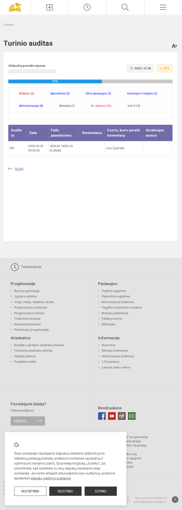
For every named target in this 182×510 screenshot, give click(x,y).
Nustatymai (30, 491)
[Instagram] (122, 416)
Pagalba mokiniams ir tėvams (122, 307)
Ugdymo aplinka (25, 296)
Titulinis (9, 25)
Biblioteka (108, 324)
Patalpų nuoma (112, 318)
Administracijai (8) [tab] (31, 105)
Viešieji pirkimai (25, 356)
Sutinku (100, 491)
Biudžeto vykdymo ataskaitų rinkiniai (39, 345)
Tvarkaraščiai (26, 267)
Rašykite (20, 421)
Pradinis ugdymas (114, 291)
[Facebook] (102, 416)
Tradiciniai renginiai (27, 318)
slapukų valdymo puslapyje (51, 478)
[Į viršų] (175, 499)
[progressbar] (90, 81)
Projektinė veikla (25, 361)
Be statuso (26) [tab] (101, 105)
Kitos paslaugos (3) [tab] (98, 93)
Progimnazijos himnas (29, 313)
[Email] (132, 416)
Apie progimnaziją (26, 291)
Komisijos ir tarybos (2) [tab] (142, 93)
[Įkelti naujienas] (49, 7)
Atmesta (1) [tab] (67, 105)
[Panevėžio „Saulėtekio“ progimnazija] (15, 6)
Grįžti (19, 169)
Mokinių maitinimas (115, 313)
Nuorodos (109, 345)
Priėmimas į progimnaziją (31, 329)
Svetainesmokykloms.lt (150, 502)
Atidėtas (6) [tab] (26, 93)
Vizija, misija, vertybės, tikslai (34, 302)
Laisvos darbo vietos (116, 367)
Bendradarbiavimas (27, 324)
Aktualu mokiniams (115, 350)
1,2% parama (110, 361)
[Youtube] (112, 416)
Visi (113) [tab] (133, 105)
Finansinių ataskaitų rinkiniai (33, 350)
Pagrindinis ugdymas (116, 296)
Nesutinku (65, 491)
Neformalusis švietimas (118, 302)
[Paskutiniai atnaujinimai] (87, 7)
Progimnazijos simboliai (30, 307)
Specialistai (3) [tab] (60, 93)
